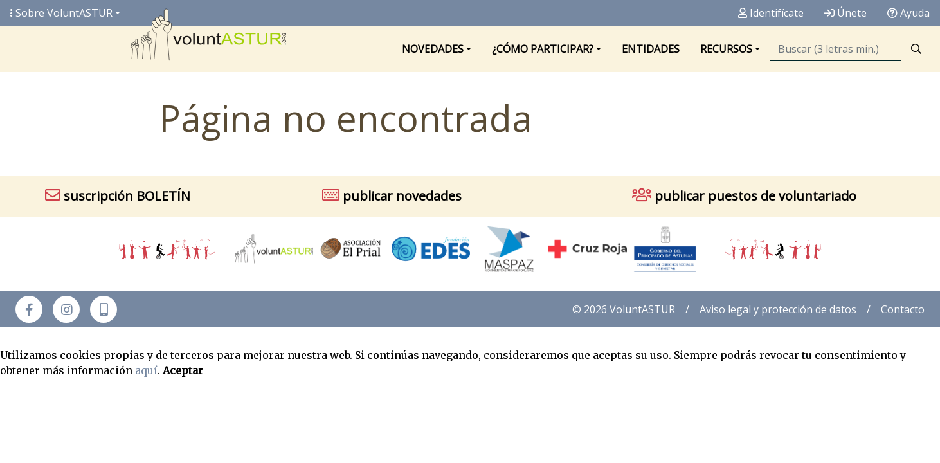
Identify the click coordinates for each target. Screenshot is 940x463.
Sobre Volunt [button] (61, 13)
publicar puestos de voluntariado (744, 195)
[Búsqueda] (835, 49)
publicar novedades (392, 195)
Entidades (651, 49)
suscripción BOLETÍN (117, 195)
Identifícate (771, 13)
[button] (103, 309)
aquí (146, 370)
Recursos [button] (726, 49)
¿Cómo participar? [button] (542, 49)
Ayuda (908, 13)
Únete (845, 13)
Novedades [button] (433, 49)
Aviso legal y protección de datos (778, 309)
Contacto (903, 309)
